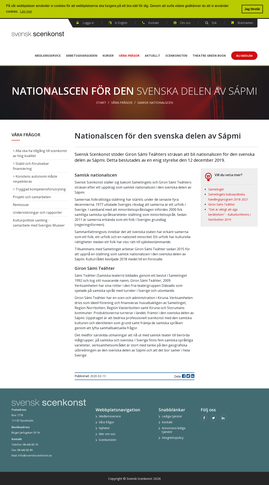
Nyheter (104, 428)
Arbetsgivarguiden (81, 56)
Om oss (185, 23)
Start (101, 102)
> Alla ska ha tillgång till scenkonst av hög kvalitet (40, 153)
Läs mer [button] (26, 11)
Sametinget (216, 189)
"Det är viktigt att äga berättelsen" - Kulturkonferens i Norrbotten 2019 (229, 214)
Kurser (108, 56)
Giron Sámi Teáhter (221, 204)
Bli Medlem (244, 56)
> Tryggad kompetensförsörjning (39, 189)
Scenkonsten (176, 56)
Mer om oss (107, 434)
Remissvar (21, 204)
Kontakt (153, 23)
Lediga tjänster (172, 416)
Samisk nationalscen (155, 102)
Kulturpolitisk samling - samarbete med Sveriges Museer (39, 223)
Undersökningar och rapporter (37, 212)
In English (121, 23)
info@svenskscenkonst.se (35, 455)
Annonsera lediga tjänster (173, 430)
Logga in (88, 23)
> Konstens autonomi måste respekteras (35, 179)
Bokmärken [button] (245, 23)
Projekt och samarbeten (32, 197)
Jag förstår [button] (252, 9)
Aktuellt (152, 56)
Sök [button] (214, 23)
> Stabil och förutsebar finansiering (31, 166)
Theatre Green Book (209, 56)
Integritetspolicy (172, 438)
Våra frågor (129, 56)
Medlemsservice (48, 56)
